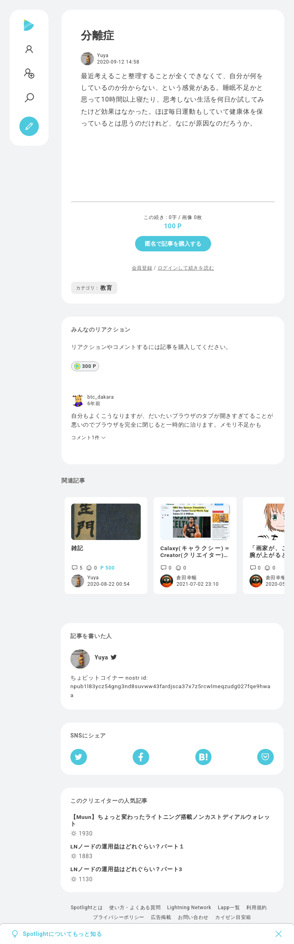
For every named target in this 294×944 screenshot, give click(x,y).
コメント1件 (88, 437)
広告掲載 (161, 917)
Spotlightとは (87, 907)
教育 (94, 288)
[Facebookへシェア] (141, 757)
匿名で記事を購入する (173, 243)
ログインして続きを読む (186, 268)
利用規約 (256, 907)
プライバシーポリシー (118, 917)
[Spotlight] (29, 31)
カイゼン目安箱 (233, 917)
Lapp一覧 (229, 907)
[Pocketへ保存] (265, 757)
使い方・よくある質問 (135, 907)
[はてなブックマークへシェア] (203, 757)
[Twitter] (113, 657)
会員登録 (142, 268)
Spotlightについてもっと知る (62, 934)
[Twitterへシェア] (78, 757)
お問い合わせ (193, 917)
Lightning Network (189, 907)
